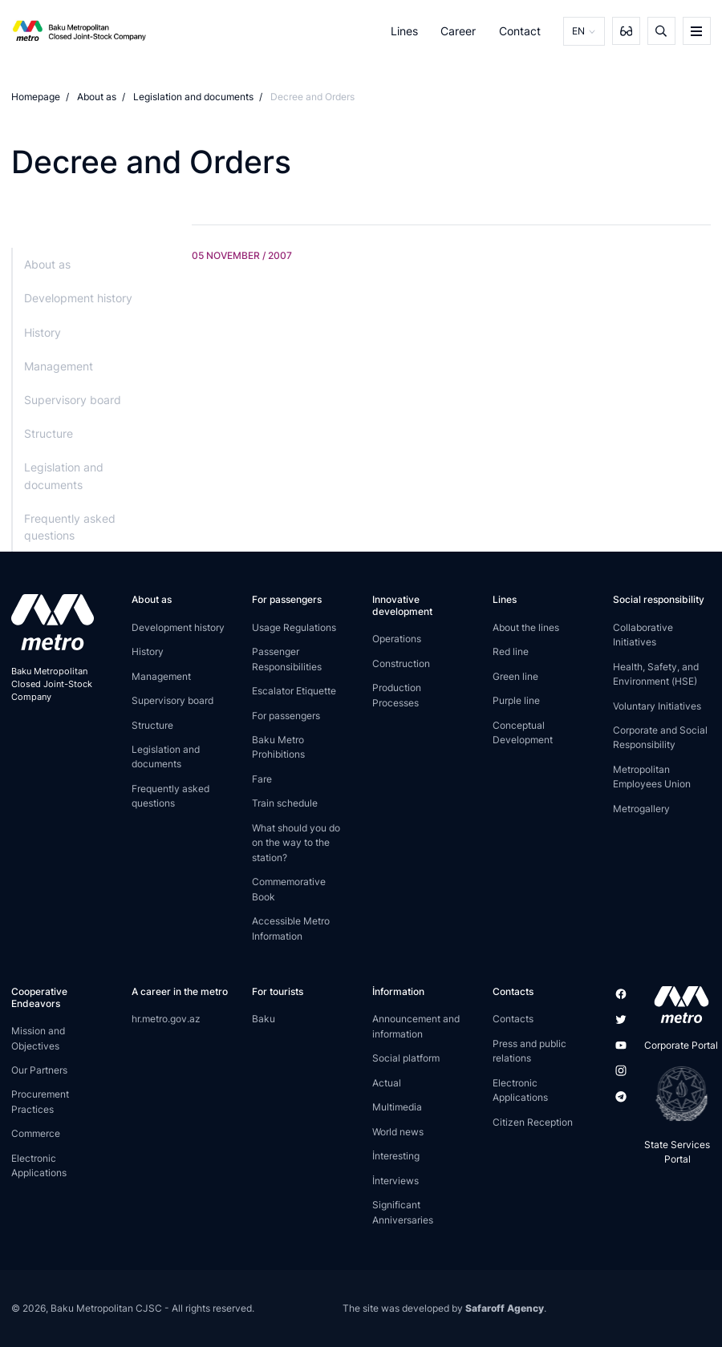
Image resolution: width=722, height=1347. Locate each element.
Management (58, 366)
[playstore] (676, 1093)
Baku (263, 1019)
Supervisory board (72, 400)
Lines (404, 31)
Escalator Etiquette (294, 691)
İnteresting (396, 1156)
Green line (515, 676)
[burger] (697, 31)
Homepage (35, 97)
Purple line (516, 700)
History (42, 332)
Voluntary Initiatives (657, 706)
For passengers (286, 716)
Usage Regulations (294, 627)
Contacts (513, 1019)
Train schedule (285, 803)
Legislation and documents (193, 97)
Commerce (35, 1133)
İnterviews (395, 1181)
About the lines (526, 627)
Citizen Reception (533, 1122)
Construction (401, 663)
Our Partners (39, 1070)
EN (578, 31)
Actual (386, 1083)
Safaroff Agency (504, 1308)
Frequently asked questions (70, 527)
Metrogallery (641, 809)
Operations (396, 639)
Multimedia (397, 1107)
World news (398, 1132)
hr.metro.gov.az (166, 1019)
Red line (511, 651)
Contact (520, 31)
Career (458, 31)
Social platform (406, 1058)
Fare (262, 779)
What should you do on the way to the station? (296, 843)
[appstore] (676, 1004)
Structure (48, 433)
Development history (78, 298)
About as (96, 97)
